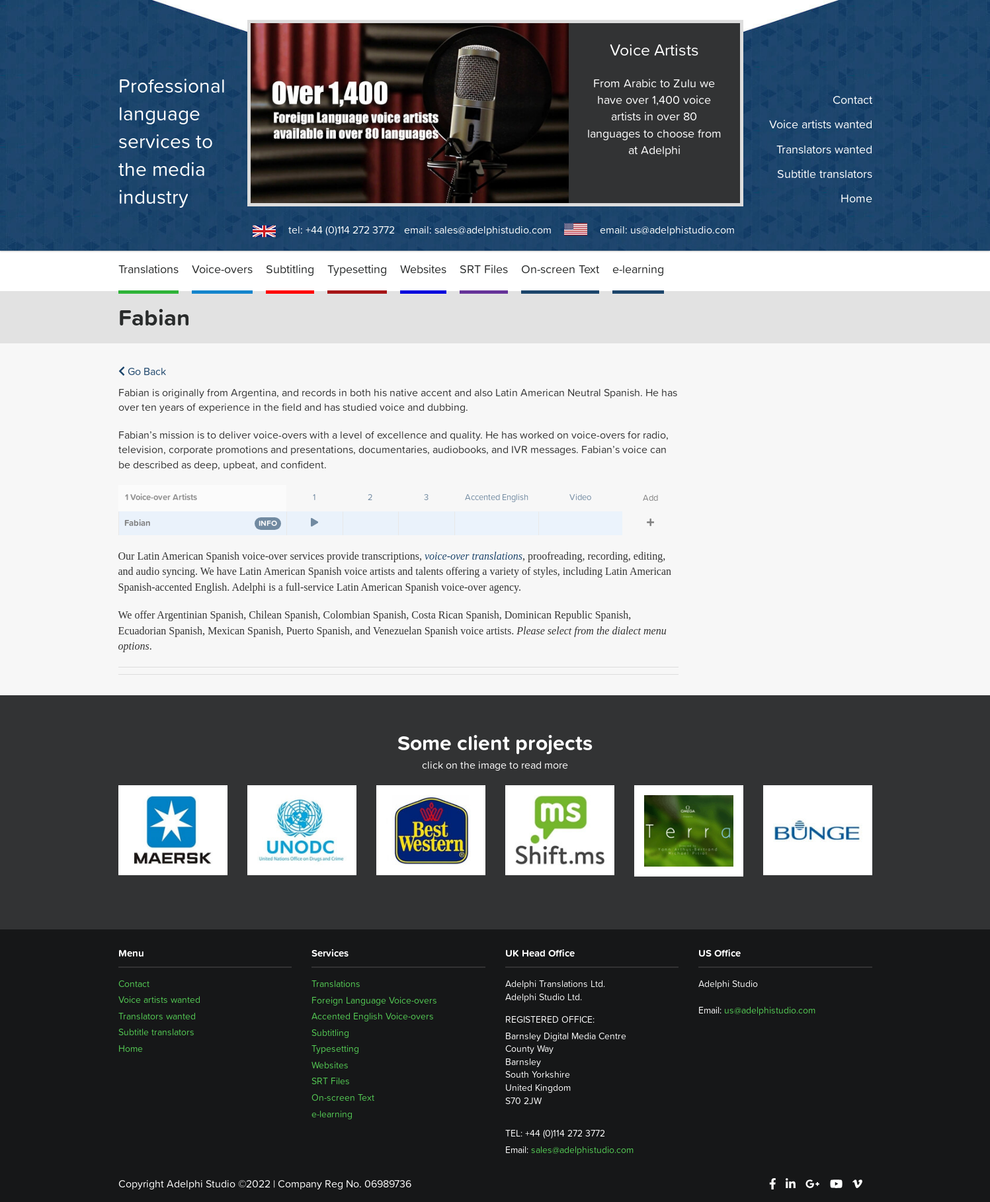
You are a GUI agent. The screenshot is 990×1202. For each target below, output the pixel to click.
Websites (423, 269)
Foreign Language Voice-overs (374, 1000)
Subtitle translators (824, 174)
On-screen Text (560, 269)
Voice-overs (222, 269)
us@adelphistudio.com (682, 229)
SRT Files (484, 269)
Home (856, 198)
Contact (852, 99)
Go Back (142, 371)
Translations (148, 269)
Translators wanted (824, 148)
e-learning (638, 269)
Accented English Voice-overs (372, 1016)
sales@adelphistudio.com (493, 229)
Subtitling (290, 269)
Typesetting (357, 269)
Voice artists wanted (820, 124)
